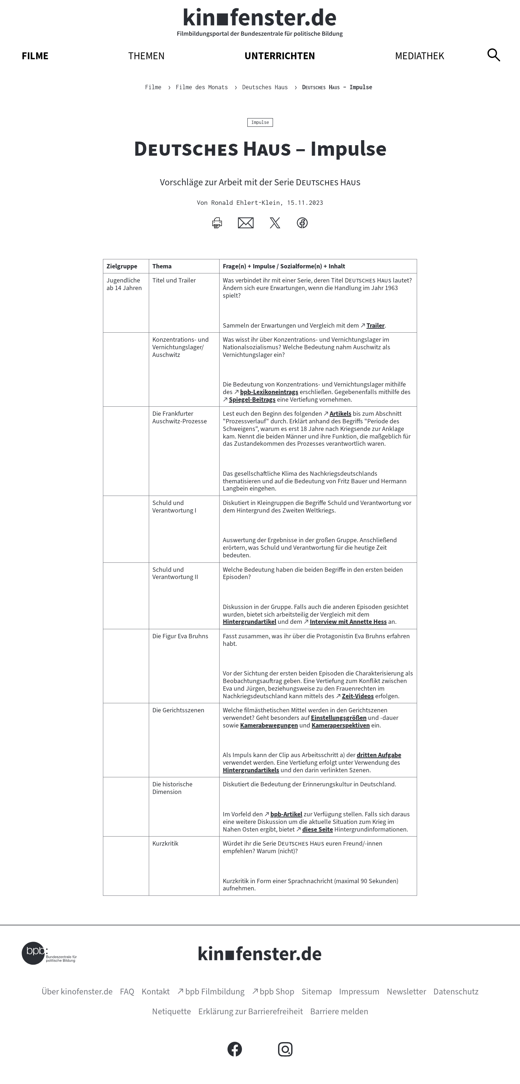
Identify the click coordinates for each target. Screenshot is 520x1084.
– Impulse (337, 87)
